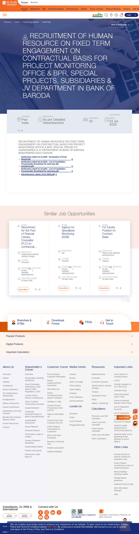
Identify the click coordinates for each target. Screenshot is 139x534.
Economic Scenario (100, 382)
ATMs (72, 417)
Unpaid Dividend (32, 408)
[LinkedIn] (52, 512)
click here (52, 527)
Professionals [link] (72, 9)
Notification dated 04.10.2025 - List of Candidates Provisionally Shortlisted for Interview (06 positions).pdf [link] (43, 164)
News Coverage (76, 382)
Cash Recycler (76, 421)
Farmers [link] (126, 9)
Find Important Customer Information (56, 375)
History (6, 378)
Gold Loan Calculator (101, 435)
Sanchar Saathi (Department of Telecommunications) (123, 428)
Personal (7, 22)
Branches (74, 414)
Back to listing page (120, 25)
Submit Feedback (54, 452)
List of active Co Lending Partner (121, 375)
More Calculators (99, 438)
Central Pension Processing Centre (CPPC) (55, 407)
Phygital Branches (77, 425)
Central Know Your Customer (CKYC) (55, 421)
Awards (73, 374)
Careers (6, 427)
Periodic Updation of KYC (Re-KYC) (122, 385)
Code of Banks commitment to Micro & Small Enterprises (123, 465)
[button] (106, 15)
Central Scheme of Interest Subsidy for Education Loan (122, 456)
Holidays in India (54, 402)
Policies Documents (33, 450)
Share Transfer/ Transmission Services (34, 403)
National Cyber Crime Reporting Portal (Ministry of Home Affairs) (123, 438)
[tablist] (69, 344)
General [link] (24, 9)
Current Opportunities (31, 22)
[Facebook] (40, 512)
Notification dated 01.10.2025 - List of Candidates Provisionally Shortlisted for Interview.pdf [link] (43, 170)
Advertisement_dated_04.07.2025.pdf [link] (38, 174)
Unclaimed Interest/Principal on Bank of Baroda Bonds (34, 414)
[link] (97, 14)
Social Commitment (11, 407)
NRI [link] (44, 9)
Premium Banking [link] (56, 9)
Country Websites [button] (25, 515)
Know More (23, 289)
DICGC (78, 517)
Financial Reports (32, 430)
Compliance (8, 386)
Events (72, 378)
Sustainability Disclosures (30, 421)
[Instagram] (46, 512)
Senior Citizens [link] (96, 9)
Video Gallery (75, 389)
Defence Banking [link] (113, 9)
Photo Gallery (75, 386)
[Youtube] (40, 517)
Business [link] (34, 2)
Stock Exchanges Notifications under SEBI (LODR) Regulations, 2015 (33, 388)
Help (116, 494)
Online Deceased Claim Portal (121, 395)
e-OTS (117, 380)
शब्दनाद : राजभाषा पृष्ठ (100, 403)
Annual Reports (31, 427)
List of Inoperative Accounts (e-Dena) (122, 414)
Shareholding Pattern (34, 447)
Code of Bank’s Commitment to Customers (53, 429)
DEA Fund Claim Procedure (54, 436)
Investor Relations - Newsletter (33, 441)
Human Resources (10, 423)
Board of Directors (10, 389)
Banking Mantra (98, 374)
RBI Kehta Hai (53, 389)
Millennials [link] (35, 9)
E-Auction (96, 378)
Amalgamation (9, 399)
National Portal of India (123, 484)
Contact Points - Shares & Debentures (34, 396)
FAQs (94, 399)
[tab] (69, 336)
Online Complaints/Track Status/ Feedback (54, 395)
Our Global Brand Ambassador (10, 394)
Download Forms (99, 396)
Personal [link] (24, 2)
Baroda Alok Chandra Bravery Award (12, 418)
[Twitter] (59, 512)
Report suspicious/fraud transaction (54, 382)
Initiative (6, 382)
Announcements (76, 401)
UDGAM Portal (120, 390)
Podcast (73, 393)
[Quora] (46, 517)
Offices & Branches (11, 403)
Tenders (95, 392)
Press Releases (76, 397)
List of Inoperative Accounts (121, 408)
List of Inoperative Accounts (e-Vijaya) (122, 420)
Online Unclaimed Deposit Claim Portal (122, 401)
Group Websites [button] (9, 515)
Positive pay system (55, 448)
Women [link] (84, 9)
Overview (7, 374)
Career (16, 22)
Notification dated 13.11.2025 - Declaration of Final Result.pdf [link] (44, 158)
